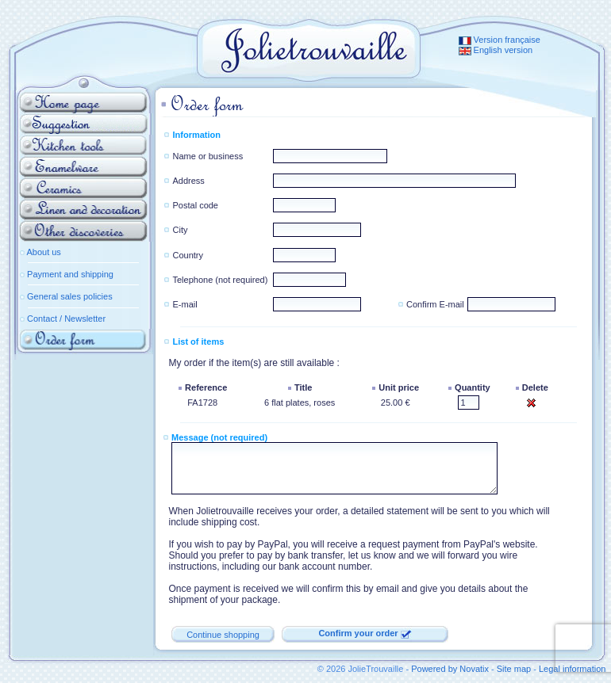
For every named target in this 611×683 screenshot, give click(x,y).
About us (43, 252)
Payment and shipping (70, 274)
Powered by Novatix (450, 668)
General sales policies (70, 296)
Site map (514, 668)
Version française (499, 39)
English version (496, 50)
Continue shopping (222, 634)
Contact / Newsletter (66, 318)
